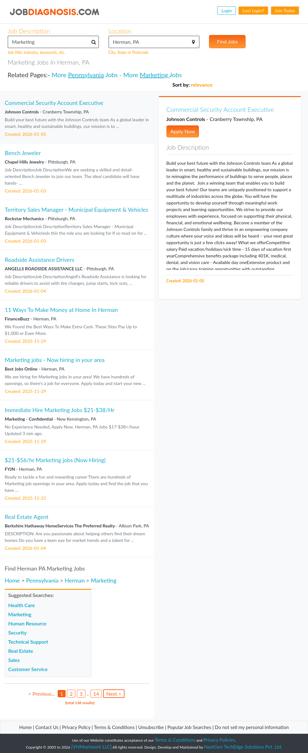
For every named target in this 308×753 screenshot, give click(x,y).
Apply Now (183, 131)
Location (119, 31)
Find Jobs (227, 41)
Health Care (21, 605)
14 (96, 694)
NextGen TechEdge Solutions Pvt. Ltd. (243, 747)
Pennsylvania (86, 74)
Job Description (29, 31)
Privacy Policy (76, 727)
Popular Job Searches (189, 727)
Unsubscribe (151, 727)
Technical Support (28, 642)
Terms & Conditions (115, 727)
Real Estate (20, 651)
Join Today (285, 10)
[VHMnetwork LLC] (91, 747)
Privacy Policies (219, 740)
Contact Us (46, 727)
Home (12, 580)
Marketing (154, 74)
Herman (75, 580)
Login (226, 10)
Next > (113, 694)
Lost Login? (253, 10)
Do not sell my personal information (252, 727)
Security (17, 632)
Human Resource (27, 623)
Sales (14, 660)
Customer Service (28, 669)
